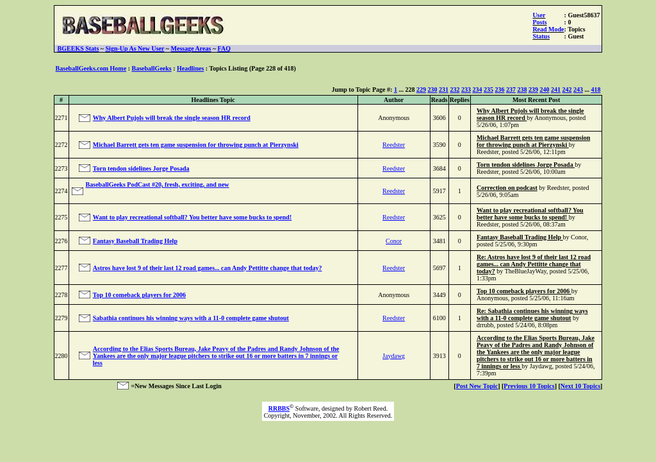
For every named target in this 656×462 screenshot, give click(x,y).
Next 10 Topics (580, 385)
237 (511, 89)
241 (556, 89)
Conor (394, 240)
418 (595, 89)
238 (522, 89)
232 (454, 89)
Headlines (190, 68)
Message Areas (191, 48)
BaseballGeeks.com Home (91, 68)
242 (566, 89)
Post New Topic (477, 385)
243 (578, 89)
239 (533, 89)
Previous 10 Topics (529, 385)
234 (477, 89)
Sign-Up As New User (135, 48)
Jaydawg (393, 355)
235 (488, 89)
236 (499, 89)
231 (443, 89)
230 (432, 89)
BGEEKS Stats (78, 48)
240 (544, 89)
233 (466, 89)
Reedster (393, 144)
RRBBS (279, 408)
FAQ (224, 48)
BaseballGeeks (151, 68)
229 (421, 89)
